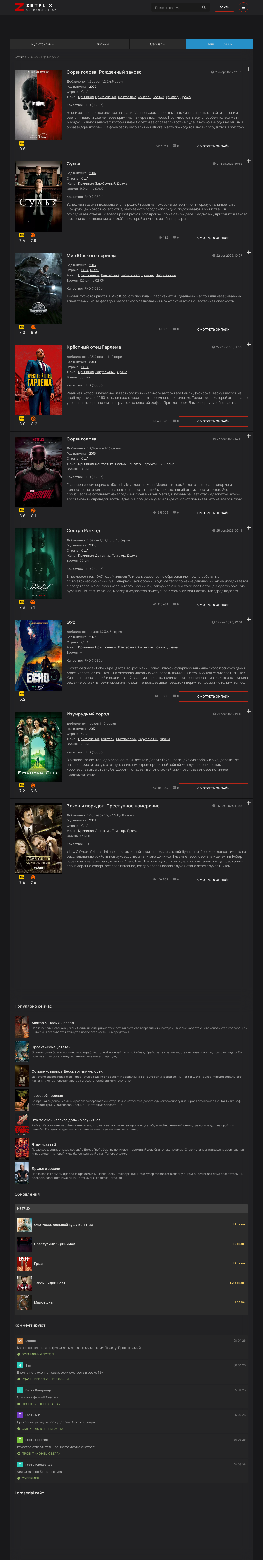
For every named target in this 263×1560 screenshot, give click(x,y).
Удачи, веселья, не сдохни (43, 1390)
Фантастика (128, 97)
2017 (93, 744)
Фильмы (102, 44)
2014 (93, 175)
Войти (223, 7)
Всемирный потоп (35, 1365)
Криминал (87, 97)
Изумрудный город (89, 730)
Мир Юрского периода (93, 260)
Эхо (72, 636)
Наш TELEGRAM (219, 44)
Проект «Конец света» (39, 1414)
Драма (187, 97)
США (86, 92)
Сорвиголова (83, 448)
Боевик (159, 97)
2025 (94, 86)
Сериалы (157, 44)
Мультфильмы (42, 44)
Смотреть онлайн (39, 149)
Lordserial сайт (29, 1503)
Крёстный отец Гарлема (95, 354)
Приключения (107, 97)
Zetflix (19, 57)
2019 (93, 368)
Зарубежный (107, 186)
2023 (94, 650)
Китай (96, 274)
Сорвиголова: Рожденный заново (105, 72)
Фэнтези (146, 97)
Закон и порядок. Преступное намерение (114, 824)
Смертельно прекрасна (40, 1439)
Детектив (104, 567)
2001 (93, 838)
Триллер (173, 97)
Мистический (127, 755)
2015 (93, 269)
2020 (94, 556)
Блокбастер (131, 280)
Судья (75, 166)
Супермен (28, 1489)
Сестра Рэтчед (85, 542)
